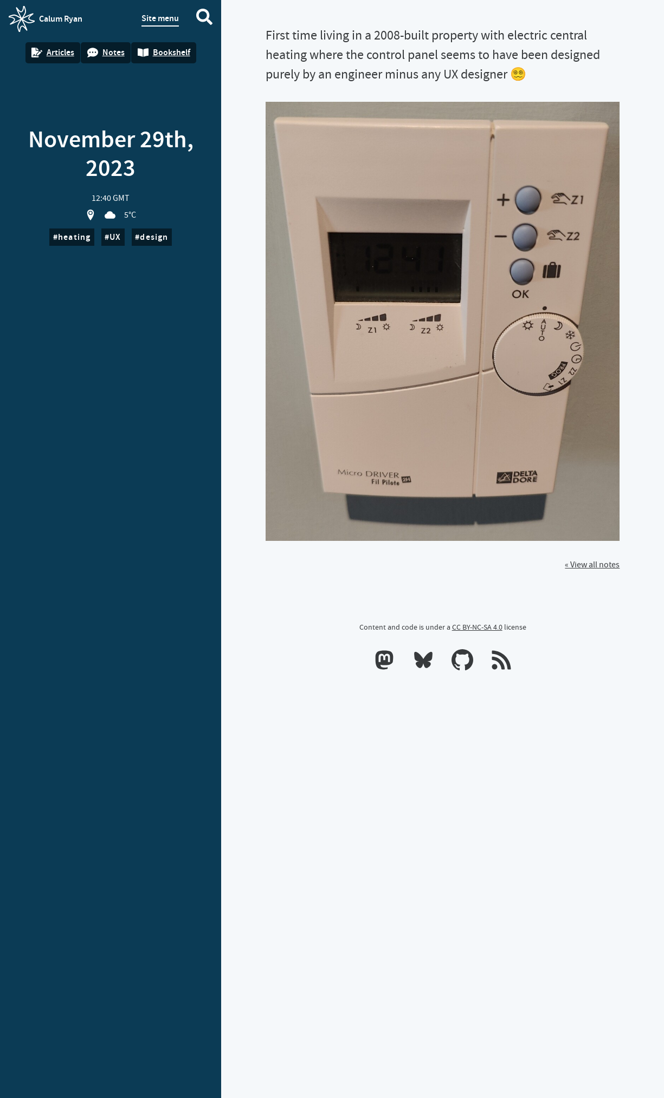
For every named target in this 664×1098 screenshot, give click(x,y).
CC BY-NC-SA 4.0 (477, 627)
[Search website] (204, 19)
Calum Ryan (45, 19)
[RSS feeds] (501, 662)
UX (115, 237)
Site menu (160, 18)
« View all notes (592, 564)
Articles (52, 52)
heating (74, 237)
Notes (106, 52)
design (154, 237)
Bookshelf (164, 52)
